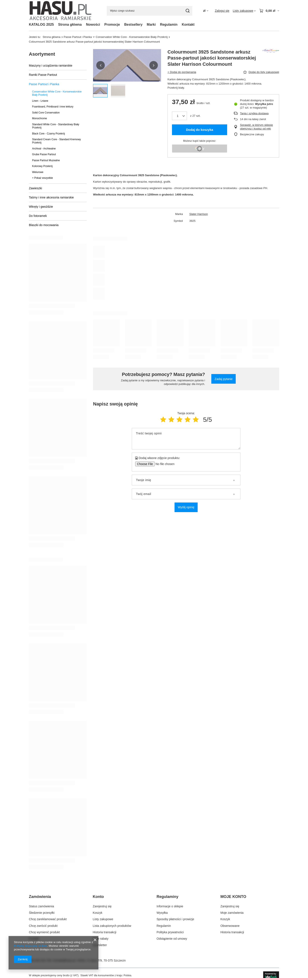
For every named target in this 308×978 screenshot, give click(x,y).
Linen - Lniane (40, 100)
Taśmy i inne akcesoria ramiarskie (51, 197)
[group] (127, 65)
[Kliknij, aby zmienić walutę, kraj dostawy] (205, 11)
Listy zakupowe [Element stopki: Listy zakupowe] (103, 919)
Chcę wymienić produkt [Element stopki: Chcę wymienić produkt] (44, 932)
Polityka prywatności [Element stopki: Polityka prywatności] (170, 932)
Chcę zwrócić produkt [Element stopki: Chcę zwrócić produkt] (43, 925)
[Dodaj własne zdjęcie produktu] (163, 464)
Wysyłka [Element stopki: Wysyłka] (162, 912)
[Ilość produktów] (179, 116)
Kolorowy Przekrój (42, 166)
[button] (100, 65)
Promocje (112, 24)
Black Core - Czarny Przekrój (48, 133)
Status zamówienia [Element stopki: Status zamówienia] (41, 906)
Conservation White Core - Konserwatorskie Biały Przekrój (131, 37)
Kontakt (188, 24)
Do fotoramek (38, 216)
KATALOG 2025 (41, 24)
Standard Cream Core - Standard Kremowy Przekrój (56, 141)
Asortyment (42, 54)
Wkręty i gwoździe (41, 206)
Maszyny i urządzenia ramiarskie (50, 65)
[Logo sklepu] (60, 11)
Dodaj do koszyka (199, 129)
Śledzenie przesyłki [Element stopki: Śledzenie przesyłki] (42, 912)
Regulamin (169, 24)
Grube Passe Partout (44, 154)
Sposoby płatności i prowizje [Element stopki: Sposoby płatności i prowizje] (175, 919)
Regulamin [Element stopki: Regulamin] (164, 925)
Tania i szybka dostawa (254, 113)
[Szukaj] (187, 11)
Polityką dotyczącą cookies (30, 945)
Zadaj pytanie (223, 379)
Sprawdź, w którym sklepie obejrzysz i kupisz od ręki (256, 126)
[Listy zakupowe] (244, 10)
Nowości (93, 24)
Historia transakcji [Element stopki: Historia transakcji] (104, 932)
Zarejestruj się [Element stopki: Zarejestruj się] (102, 906)
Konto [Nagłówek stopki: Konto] (98, 897)
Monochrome (39, 118)
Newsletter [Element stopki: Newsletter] (100, 945)
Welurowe (37, 172)
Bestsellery (133, 24)
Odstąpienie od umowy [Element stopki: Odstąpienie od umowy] (172, 938)
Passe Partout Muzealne (46, 160)
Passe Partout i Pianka (78, 37)
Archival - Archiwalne (44, 148)
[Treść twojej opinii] (186, 438)
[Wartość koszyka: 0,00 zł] (269, 10)
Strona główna (70, 24)
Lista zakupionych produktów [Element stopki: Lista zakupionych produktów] (112, 925)
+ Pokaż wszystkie (42, 177)
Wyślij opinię (186, 507)
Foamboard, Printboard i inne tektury (52, 106)
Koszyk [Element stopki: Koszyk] (97, 912)
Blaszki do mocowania (44, 225)
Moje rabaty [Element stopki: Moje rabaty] (100, 938)
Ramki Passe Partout (43, 74)
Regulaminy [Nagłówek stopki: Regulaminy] (167, 897)
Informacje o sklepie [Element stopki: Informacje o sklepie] (170, 906)
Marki (151, 24)
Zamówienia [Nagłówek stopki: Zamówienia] (40, 897)
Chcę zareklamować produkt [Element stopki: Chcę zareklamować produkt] (48, 919)
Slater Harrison (198, 214)
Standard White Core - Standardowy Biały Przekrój (55, 126)
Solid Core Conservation (46, 112)
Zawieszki (35, 188)
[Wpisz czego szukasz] (149, 11)
